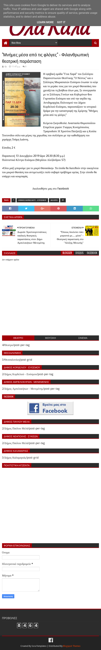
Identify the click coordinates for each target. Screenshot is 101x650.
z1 (63, 200)
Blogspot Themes (71, 646)
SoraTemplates (39, 646)
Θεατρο (54, 200)
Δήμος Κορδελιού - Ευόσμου (32, 200)
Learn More (45, 22)
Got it (61, 22)
